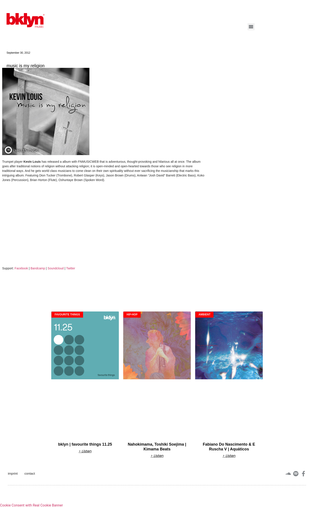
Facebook (21, 268)
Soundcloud (56, 268)
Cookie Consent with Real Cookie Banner (31, 505)
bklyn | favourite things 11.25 (85, 444)
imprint (13, 473)
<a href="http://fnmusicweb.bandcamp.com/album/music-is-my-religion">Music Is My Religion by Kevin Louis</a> (35, 224)
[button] (251, 26)
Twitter (70, 268)
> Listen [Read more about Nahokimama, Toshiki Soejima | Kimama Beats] (157, 456)
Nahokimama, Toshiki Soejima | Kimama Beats (157, 446)
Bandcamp (38, 268)
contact (29, 473)
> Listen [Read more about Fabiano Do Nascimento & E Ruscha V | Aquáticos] (229, 456)
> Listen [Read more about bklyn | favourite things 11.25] (85, 451)
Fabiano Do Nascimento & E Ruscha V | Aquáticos (229, 446)
